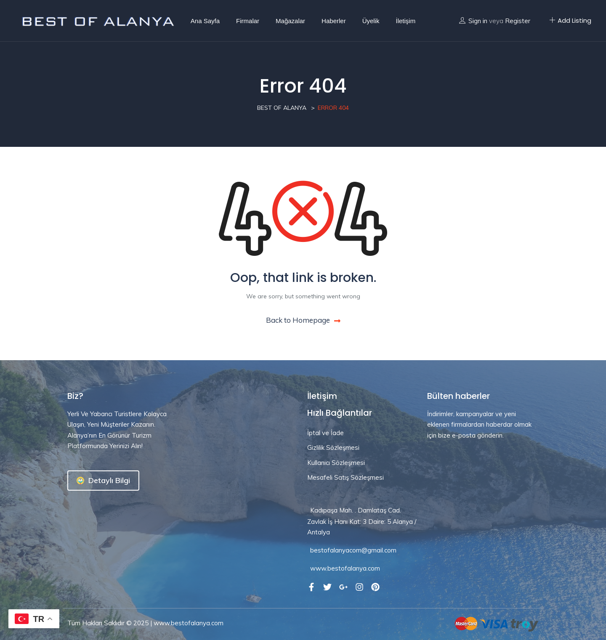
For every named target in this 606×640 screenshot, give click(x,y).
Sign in (477, 21)
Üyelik (371, 20)
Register (517, 21)
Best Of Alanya (281, 108)
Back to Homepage (303, 320)
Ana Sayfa (205, 20)
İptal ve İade (325, 433)
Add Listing (570, 20)
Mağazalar (290, 20)
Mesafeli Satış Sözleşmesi (345, 477)
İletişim (405, 20)
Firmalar (247, 20)
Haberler (334, 20)
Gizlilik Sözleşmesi (333, 447)
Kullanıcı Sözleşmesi (336, 463)
